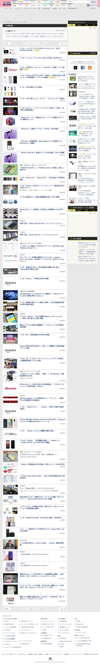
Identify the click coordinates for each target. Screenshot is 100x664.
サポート (60, 36)
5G (60, 8)
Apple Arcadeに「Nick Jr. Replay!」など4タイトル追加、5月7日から (86, 78)
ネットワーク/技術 (34, 36)
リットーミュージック (48, 621)
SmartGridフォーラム (26, 621)
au (10, 8)
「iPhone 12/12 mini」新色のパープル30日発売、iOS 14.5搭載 (42, 152)
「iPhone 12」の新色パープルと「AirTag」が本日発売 (39, 129)
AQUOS (33, 33)
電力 (55, 36)
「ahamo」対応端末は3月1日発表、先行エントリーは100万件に (42, 464)
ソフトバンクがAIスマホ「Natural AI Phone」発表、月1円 (87, 156)
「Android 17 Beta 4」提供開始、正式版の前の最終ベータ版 (87, 118)
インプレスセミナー (26, 630)
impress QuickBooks (82, 627)
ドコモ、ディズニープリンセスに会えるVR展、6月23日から (41, 58)
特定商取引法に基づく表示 (91, 654)
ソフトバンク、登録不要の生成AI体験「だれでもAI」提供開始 (87, 148)
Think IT (7, 621)
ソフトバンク (17, 8)
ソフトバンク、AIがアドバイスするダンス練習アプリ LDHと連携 (87, 126)
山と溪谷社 (44, 633)
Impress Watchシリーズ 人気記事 (83, 207)
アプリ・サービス (15, 33)
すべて (7, 33)
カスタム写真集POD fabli (84, 641)
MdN (59, 636)
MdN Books (63, 638)
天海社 (78, 621)
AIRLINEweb (63, 621)
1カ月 (93, 25)
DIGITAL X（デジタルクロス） (29, 633)
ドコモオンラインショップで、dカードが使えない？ (38, 454)
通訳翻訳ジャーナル (65, 627)
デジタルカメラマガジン (11, 641)
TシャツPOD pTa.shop (83, 638)
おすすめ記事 (77, 238)
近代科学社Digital (47, 643)
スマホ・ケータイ (51, 33)
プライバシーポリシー (56, 654)
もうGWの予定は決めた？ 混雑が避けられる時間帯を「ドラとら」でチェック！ (86, 180)
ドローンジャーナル (10, 633)
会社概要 (66, 654)
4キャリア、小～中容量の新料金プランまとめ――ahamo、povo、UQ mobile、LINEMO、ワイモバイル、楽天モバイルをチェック (42, 259)
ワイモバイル (27, 8)
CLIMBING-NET (47, 638)
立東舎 (44, 630)
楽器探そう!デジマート (49, 624)
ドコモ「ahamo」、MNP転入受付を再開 (34, 278)
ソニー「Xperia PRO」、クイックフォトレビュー (37, 488)
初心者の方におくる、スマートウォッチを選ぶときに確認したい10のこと (87, 245)
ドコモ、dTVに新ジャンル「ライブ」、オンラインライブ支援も (42, 98)
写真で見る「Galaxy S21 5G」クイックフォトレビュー (39, 235)
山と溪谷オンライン (48, 635)
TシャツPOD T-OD (48, 627)
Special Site (76, 53)
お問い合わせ (22, 654)
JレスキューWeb (64, 630)
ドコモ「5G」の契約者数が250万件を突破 (34, 335)
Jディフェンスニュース (66, 624)
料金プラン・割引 (17, 36)
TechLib (62, 646)
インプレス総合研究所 (10, 627)
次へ (64, 43)
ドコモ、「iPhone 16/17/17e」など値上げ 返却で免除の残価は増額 (86, 200)
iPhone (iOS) (46, 8)
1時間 (71, 25)
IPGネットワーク (79, 635)
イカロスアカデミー (65, 633)
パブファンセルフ (81, 632)
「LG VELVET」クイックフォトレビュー (34, 565)
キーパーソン (49, 36)
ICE (76, 618)
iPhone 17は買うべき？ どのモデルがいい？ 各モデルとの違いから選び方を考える (87, 258)
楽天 (39, 8)
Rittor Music (44, 618)
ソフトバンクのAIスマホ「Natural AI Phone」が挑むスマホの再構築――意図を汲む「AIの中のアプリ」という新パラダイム (87, 98)
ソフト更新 (60, 33)
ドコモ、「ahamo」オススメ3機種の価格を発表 (37, 431)
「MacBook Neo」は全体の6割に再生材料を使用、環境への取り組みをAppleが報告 (87, 111)
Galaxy (43, 33)
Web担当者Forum (9, 624)
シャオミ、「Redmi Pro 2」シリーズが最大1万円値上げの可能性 (86, 104)
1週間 (86, 25)
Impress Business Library (27, 627)
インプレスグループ (76, 654)
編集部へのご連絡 (43, 654)
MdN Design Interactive (66, 641)
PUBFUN (77, 630)
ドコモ (5, 8)
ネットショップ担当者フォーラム (30, 624)
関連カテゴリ (11, 31)
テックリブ (61, 644)
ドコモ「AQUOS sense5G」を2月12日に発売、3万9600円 (40, 518)
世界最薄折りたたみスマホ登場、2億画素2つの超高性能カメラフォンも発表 (87, 168)
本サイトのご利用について (9, 654)
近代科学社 (44, 641)
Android (55, 8)
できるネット (8, 644)
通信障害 (42, 36)
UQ (34, 8)
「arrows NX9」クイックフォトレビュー (34, 554)
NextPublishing (25, 643)
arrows (38, 33)
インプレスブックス (26, 641)
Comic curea (80, 624)
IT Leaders (7, 630)
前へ (6, 43)
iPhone (23, 33)
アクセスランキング (79, 22)
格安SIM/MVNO (72, 8)
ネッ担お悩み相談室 (10, 636)
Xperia (28, 33)
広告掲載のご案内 (32, 654)
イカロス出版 (61, 618)
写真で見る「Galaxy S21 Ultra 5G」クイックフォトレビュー (41, 223)
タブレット (8, 36)
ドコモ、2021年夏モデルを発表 (31, 87)
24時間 (79, 25)
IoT (64, 8)
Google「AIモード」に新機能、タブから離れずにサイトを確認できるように (87, 141)
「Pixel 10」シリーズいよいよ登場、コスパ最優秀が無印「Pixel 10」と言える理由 (87, 251)
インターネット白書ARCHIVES (13, 647)
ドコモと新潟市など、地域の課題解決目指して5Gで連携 (39, 197)
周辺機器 (26, 36)
